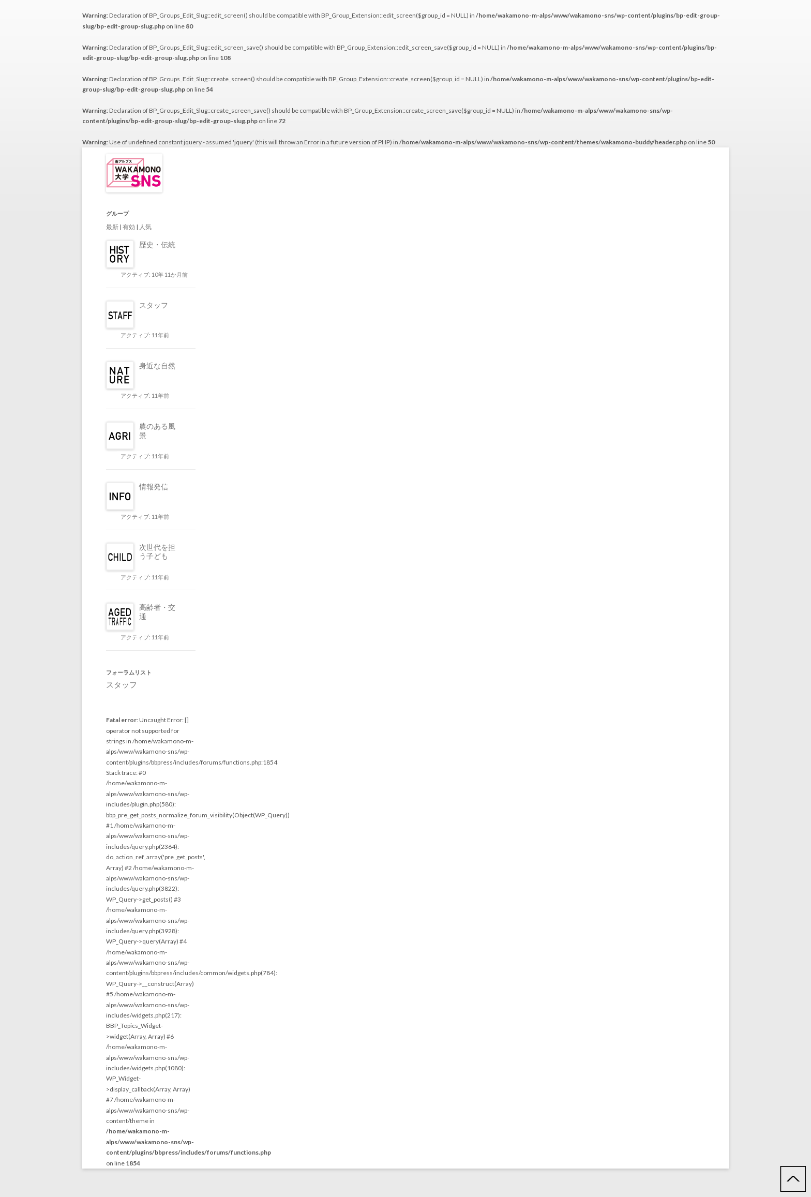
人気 (145, 227)
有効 (129, 227)
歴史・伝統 (157, 244)
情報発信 (153, 486)
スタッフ (153, 305)
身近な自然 (157, 365)
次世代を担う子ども (157, 552)
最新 (112, 227)
